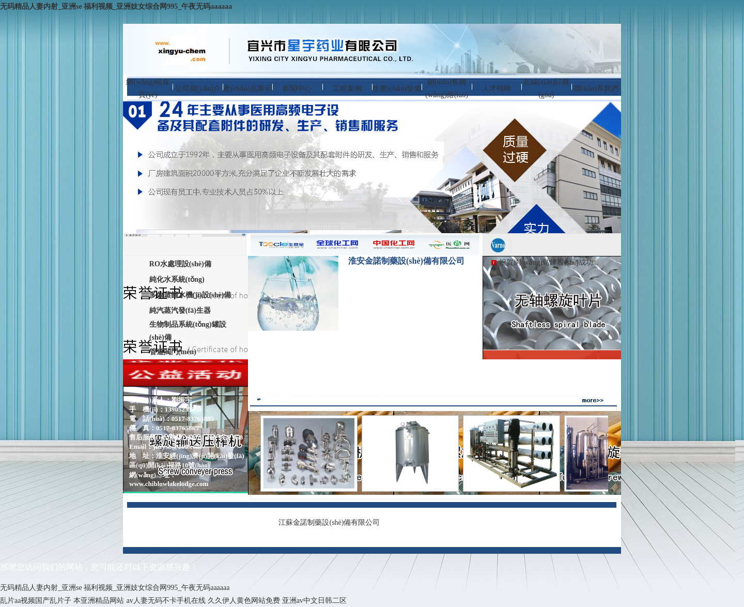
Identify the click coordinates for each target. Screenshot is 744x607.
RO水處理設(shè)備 (180, 264)
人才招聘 (496, 89)
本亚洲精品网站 (98, 600)
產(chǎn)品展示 (247, 89)
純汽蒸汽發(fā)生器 (180, 310)
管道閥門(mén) (172, 352)
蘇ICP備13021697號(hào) (485, 522)
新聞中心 (297, 89)
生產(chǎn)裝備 (397, 89)
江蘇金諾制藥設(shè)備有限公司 (329, 522)
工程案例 (347, 89)
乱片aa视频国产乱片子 (35, 600)
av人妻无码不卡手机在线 (165, 600)
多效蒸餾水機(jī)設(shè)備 (190, 295)
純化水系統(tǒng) (177, 279)
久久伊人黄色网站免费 (244, 600)
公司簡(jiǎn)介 (198, 89)
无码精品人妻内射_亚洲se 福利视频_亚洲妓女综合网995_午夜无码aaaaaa (116, 6)
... (596, 262)
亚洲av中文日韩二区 (314, 600)
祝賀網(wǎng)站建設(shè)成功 (546, 262)
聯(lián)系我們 (596, 89)
